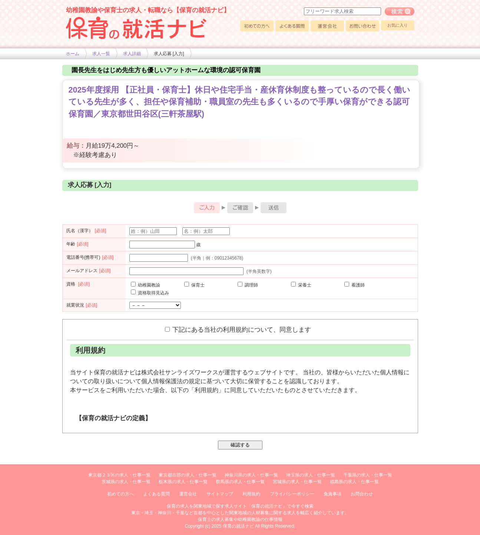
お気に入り (397, 25)
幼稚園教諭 (145, 285)
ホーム (72, 53)
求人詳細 (132, 53)
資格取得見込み (150, 292)
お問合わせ (362, 493)
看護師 (354, 285)
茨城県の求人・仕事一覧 (126, 481)
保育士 (194, 285)
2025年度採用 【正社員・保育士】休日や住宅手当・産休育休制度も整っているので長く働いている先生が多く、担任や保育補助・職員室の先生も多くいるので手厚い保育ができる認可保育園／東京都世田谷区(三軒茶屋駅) (239, 101)
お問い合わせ (362, 25)
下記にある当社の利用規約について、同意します (238, 329)
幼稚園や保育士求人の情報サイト (136, 28)
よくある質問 (292, 25)
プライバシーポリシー (292, 493)
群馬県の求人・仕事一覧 (240, 481)
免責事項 (332, 493)
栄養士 (301, 285)
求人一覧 (101, 53)
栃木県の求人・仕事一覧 (183, 481)
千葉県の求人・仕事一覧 (367, 475)
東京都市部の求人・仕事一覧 (187, 475)
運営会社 (327, 25)
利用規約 (251, 493)
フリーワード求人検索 (399, 11)
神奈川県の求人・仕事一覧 (251, 475)
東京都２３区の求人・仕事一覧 (119, 475)
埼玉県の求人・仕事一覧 (310, 475)
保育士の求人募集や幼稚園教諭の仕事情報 (240, 519)
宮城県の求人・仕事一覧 (297, 481)
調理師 (248, 285)
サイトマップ (219, 493)
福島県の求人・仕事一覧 (354, 481)
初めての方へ (257, 25)
